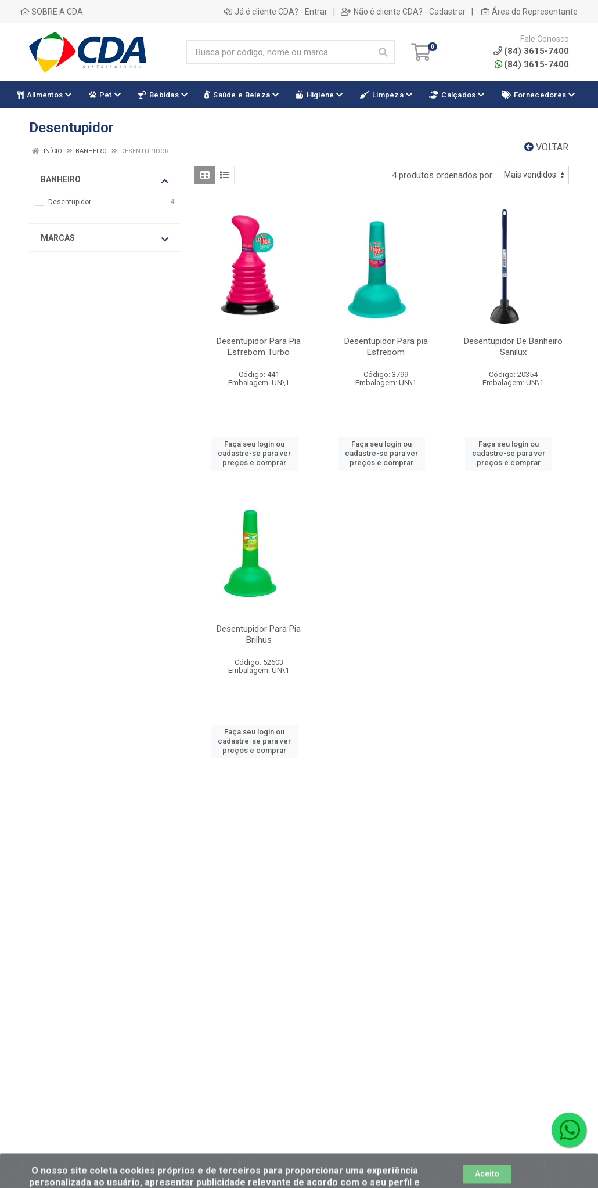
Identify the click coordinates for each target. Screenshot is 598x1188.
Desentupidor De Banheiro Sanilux (513, 346)
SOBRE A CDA (51, 12)
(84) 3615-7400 (532, 64)
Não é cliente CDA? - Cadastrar (403, 12)
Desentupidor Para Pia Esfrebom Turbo (259, 346)
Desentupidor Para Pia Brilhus (259, 634)
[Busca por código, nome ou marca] (279, 52)
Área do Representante (529, 12)
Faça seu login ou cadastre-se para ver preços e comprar (254, 454)
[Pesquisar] (383, 52)
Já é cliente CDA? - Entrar (275, 12)
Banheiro (104, 180)
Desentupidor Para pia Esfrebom (386, 346)
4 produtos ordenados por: (443, 175)
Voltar (546, 147)
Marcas (104, 238)
